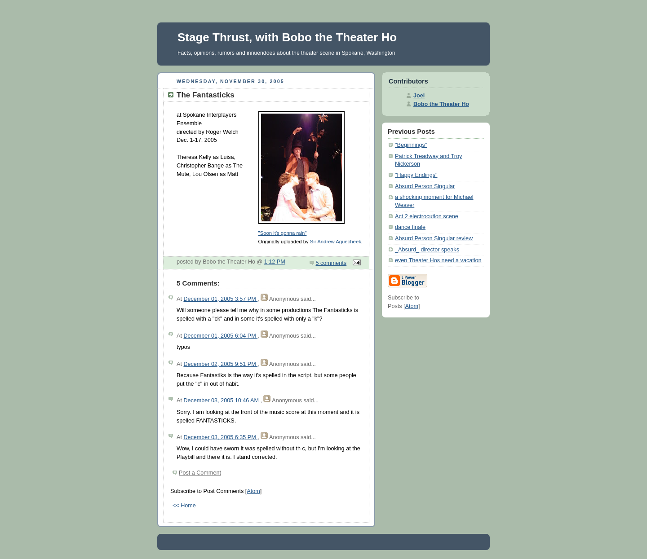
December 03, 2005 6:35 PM (220, 437)
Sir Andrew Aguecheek (335, 241)
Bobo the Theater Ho (441, 104)
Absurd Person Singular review (434, 238)
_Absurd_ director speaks (427, 249)
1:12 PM (274, 262)
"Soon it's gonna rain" (282, 233)
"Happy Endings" (416, 175)
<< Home (184, 505)
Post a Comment (200, 473)
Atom (253, 491)
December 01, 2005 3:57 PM (220, 299)
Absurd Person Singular (425, 186)
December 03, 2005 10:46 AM (221, 400)
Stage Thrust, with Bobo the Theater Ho (287, 37)
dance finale (410, 227)
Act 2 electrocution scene (426, 216)
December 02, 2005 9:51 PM (220, 364)
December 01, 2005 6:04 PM (220, 336)
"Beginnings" (411, 145)
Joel (419, 95)
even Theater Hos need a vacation (438, 260)
